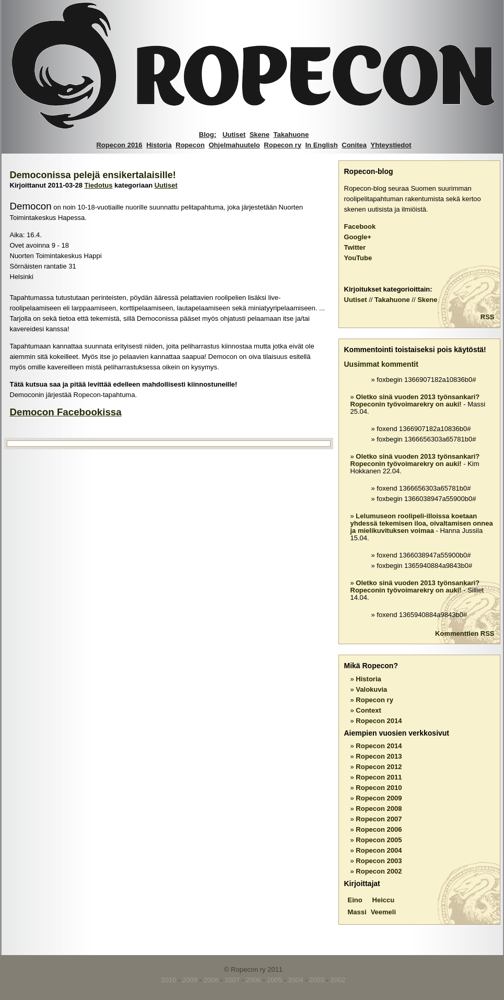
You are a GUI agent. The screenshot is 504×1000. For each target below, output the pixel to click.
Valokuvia (371, 689)
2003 (316, 980)
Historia (158, 145)
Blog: (207, 134)
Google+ (357, 237)
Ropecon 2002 (379, 871)
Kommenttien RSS (464, 633)
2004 (295, 980)
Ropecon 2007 (379, 819)
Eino (355, 900)
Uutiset (233, 134)
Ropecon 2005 (379, 840)
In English (322, 145)
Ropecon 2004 (379, 850)
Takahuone (291, 134)
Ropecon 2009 (379, 798)
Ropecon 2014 (379, 721)
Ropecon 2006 (379, 829)
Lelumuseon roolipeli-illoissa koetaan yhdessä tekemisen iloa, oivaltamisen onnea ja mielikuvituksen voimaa (421, 523)
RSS (487, 317)
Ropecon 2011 (379, 777)
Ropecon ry (282, 145)
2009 (189, 980)
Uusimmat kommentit (381, 364)
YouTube (358, 258)
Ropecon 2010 (379, 788)
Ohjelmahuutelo (234, 145)
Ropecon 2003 (379, 861)
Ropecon (190, 145)
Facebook (360, 226)
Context (368, 710)
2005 (274, 980)
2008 (211, 980)
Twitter (355, 247)
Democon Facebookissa (66, 411)
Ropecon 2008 (379, 808)
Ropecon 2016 (119, 145)
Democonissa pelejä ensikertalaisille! (93, 175)
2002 (337, 980)
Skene (259, 134)
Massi (357, 912)
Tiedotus (99, 185)
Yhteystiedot (391, 145)
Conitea (354, 145)
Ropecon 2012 (379, 767)
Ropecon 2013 (379, 756)
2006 (253, 980)
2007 (232, 980)
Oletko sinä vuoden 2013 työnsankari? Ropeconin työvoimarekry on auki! (415, 400)
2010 (169, 980)
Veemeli (383, 912)
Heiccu (383, 900)
